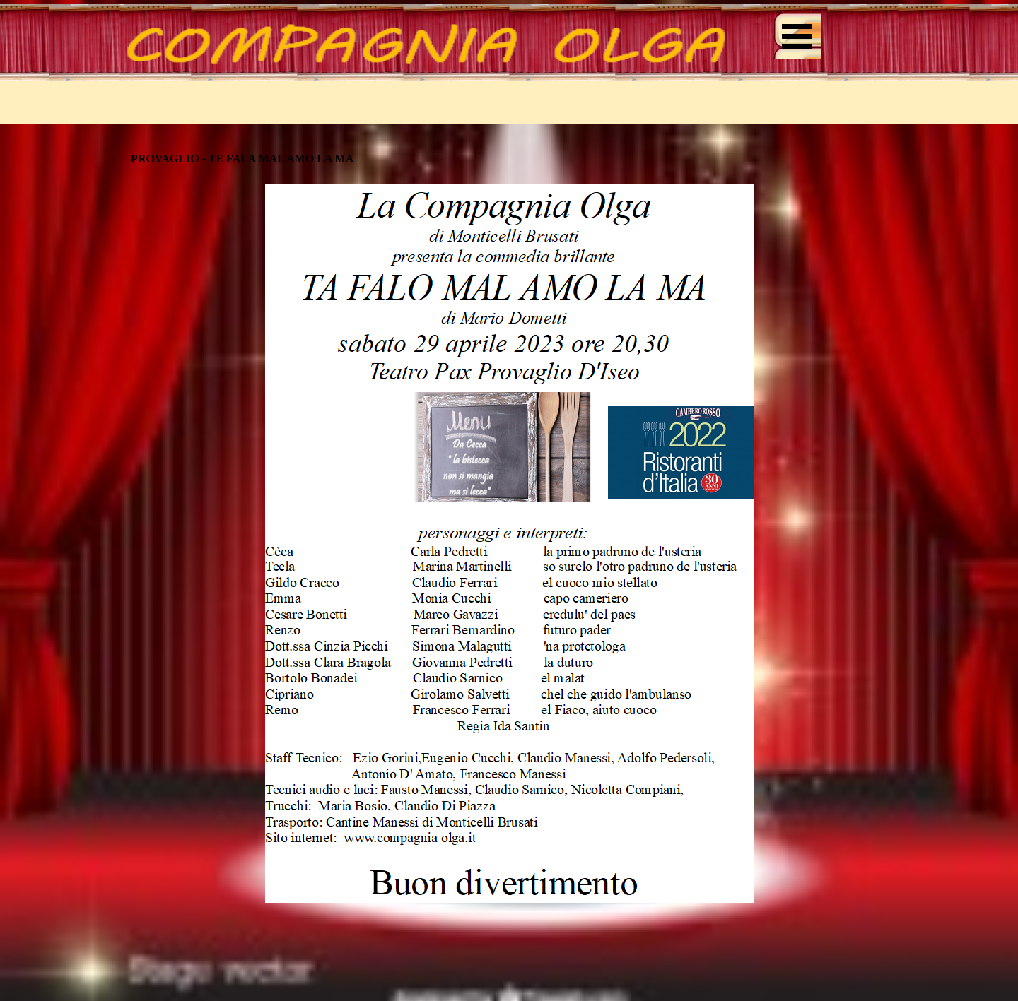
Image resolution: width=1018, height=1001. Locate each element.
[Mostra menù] (797, 36)
